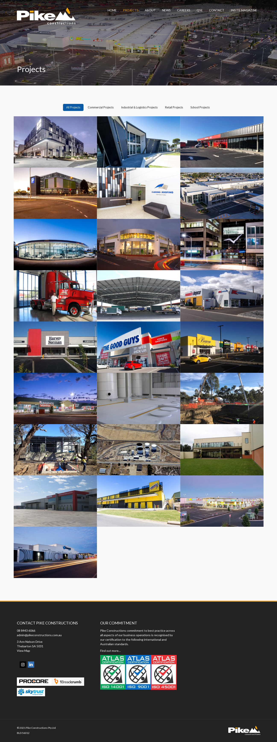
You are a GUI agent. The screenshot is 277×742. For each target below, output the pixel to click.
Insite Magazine (244, 10)
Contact (216, 10)
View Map (23, 650)
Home (112, 10)
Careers (183, 10)
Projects (130, 10)
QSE (200, 10)
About (150, 10)
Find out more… (110, 650)
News (166, 10)
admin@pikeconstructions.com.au (39, 635)
